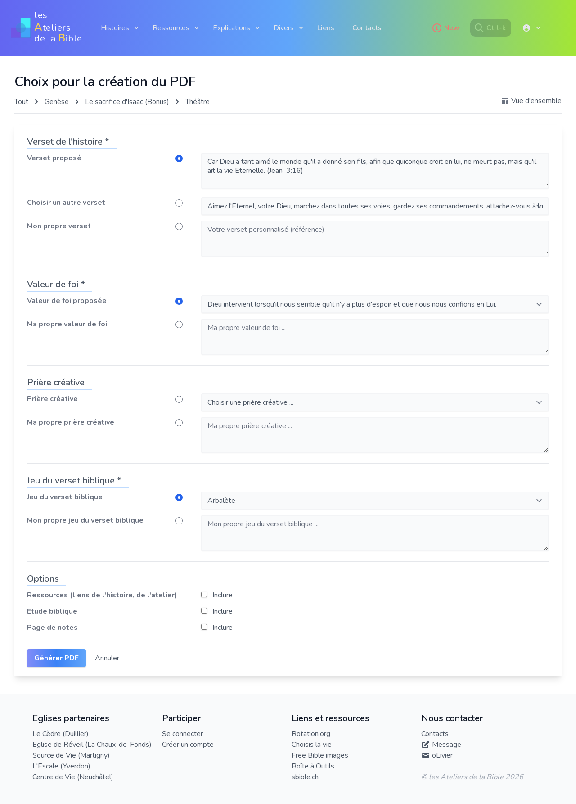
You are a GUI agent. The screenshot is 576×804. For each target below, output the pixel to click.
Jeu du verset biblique (65, 497)
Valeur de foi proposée (67, 301)
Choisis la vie (312, 745)
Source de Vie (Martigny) (71, 755)
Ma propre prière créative (70, 422)
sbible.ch (305, 777)
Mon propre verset (59, 226)
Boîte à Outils (313, 766)
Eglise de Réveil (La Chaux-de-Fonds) (92, 745)
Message (446, 745)
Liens (325, 28)
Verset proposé (54, 158)
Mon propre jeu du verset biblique (85, 520)
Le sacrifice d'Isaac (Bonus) (127, 102)
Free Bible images (320, 755)
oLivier (442, 755)
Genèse (57, 102)
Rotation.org (311, 734)
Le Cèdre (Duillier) (60, 734)
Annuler (107, 658)
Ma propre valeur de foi (67, 324)
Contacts (367, 28)
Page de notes (52, 627)
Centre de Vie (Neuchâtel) (72, 777)
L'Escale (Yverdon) (61, 766)
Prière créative (52, 399)
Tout (21, 102)
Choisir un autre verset (66, 203)
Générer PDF (56, 658)
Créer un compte (188, 745)
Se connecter (182, 734)
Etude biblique (52, 611)
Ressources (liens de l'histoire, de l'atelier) (102, 595)
